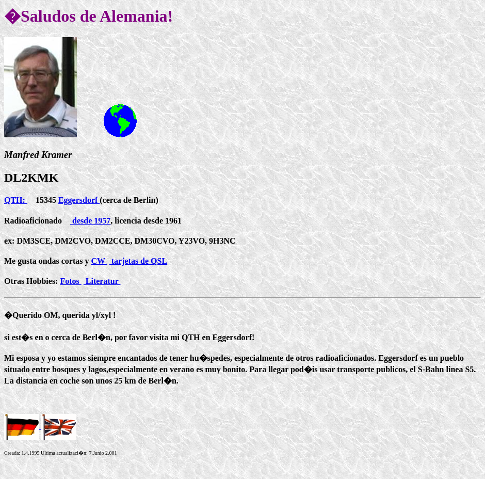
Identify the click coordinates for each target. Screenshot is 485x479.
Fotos (70, 281)
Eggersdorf (79, 200)
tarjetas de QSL (138, 261)
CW (99, 261)
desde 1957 (90, 220)
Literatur (102, 281)
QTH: (15, 200)
